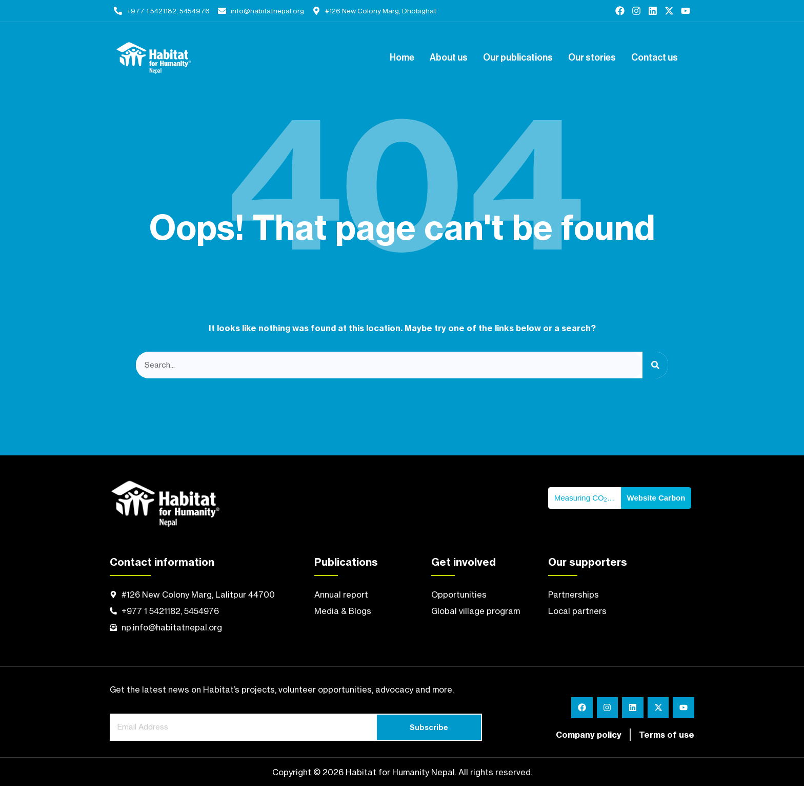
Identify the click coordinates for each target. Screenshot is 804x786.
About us (449, 58)
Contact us (654, 58)
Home (402, 58)
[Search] (655, 365)
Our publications (518, 58)
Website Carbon (656, 497)
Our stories (592, 58)
